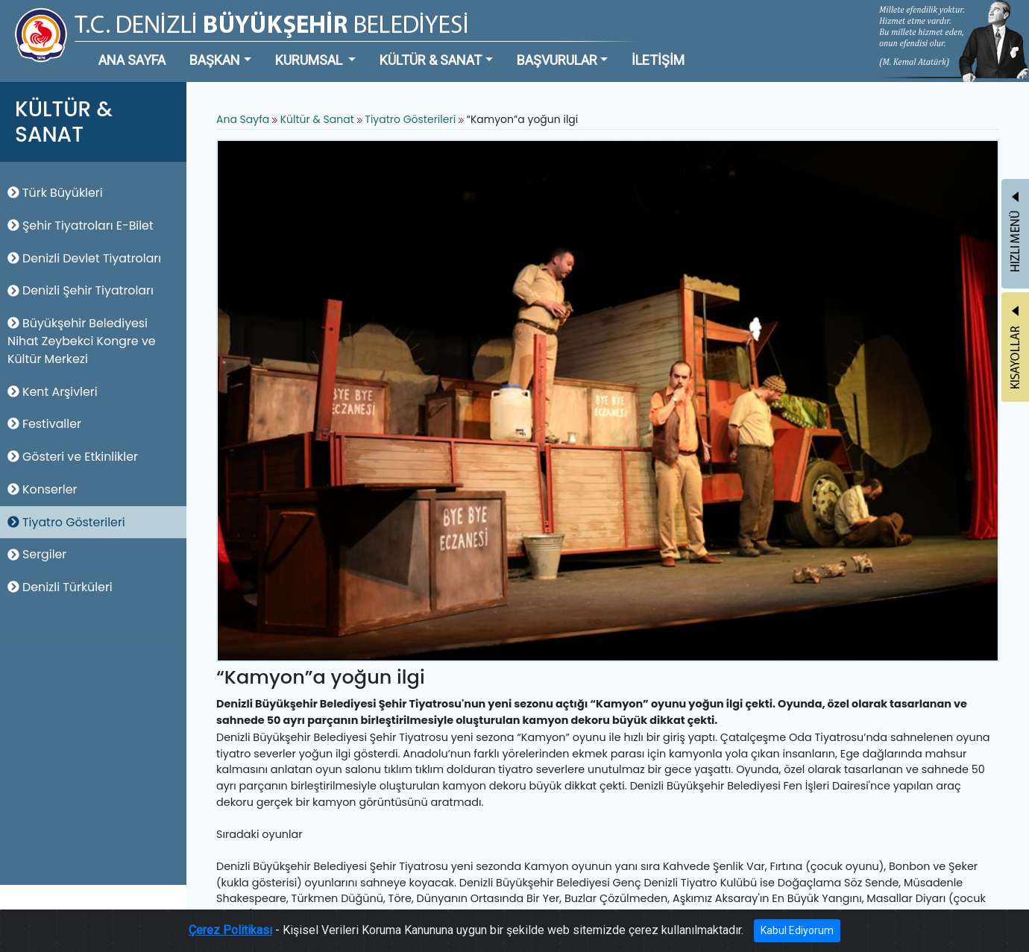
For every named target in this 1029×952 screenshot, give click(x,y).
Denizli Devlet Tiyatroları (84, 258)
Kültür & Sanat (318, 119)
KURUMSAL (310, 60)
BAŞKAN (214, 60)
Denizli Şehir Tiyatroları (80, 290)
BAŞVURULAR (557, 60)
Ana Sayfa (242, 119)
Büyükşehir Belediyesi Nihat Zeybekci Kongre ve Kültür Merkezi (81, 341)
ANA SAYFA (132, 60)
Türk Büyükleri (55, 192)
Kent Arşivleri (52, 391)
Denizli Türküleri (60, 587)
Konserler (42, 489)
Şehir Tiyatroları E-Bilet (80, 225)
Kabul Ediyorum (797, 930)
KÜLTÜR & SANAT (431, 60)
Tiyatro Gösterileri (66, 522)
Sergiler (36, 554)
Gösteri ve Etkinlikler (72, 456)
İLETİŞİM (658, 60)
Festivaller (44, 423)
